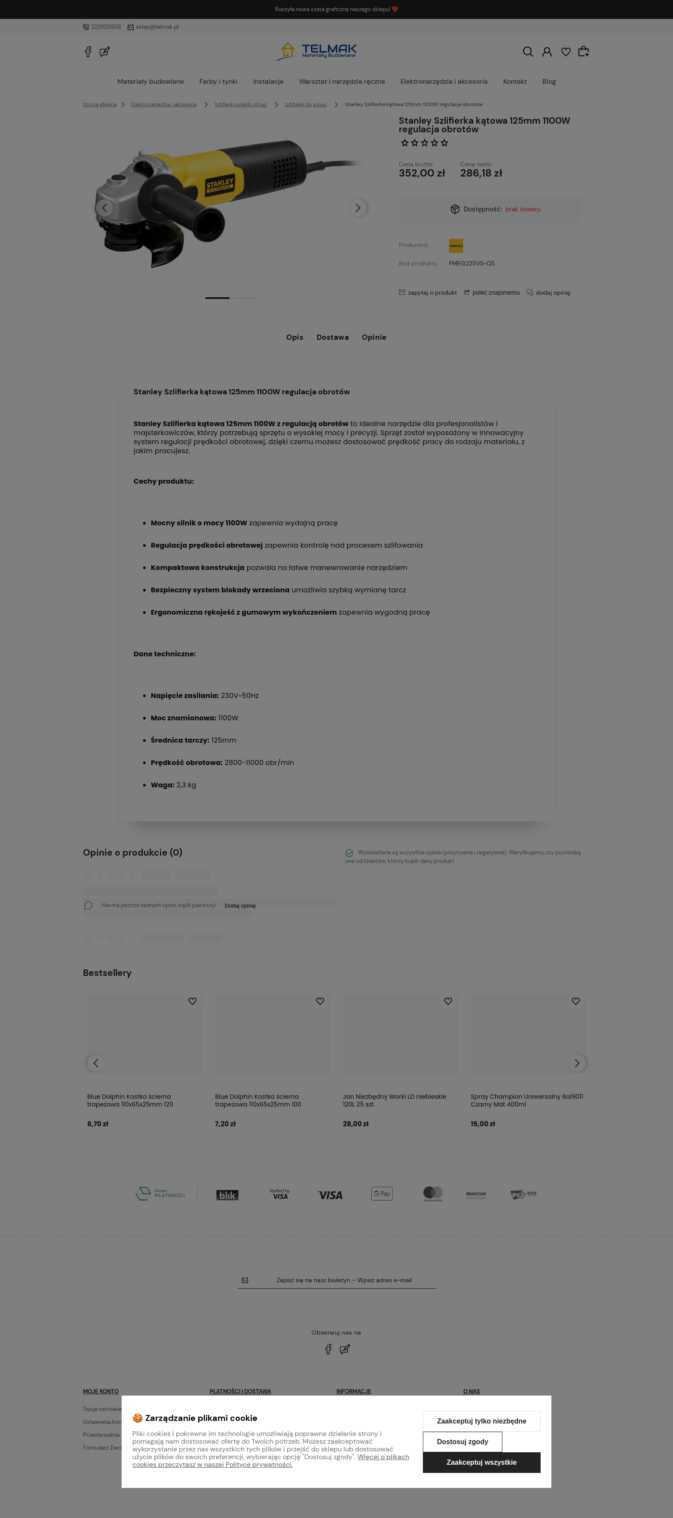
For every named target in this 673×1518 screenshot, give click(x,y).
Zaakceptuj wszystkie (482, 1462)
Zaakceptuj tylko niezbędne (481, 1421)
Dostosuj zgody (462, 1441)
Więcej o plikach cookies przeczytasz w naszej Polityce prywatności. (270, 1460)
